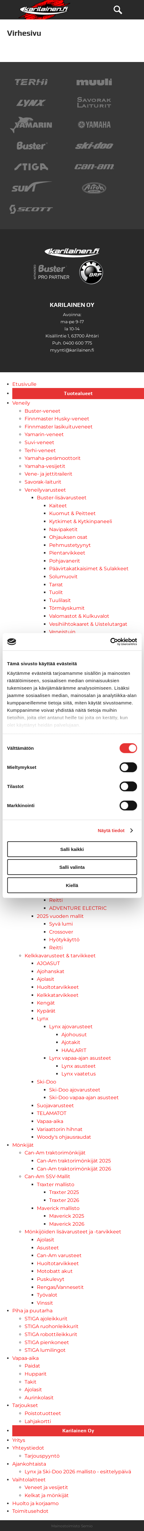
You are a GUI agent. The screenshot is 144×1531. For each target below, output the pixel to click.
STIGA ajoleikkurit (46, 1319)
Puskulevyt (50, 1279)
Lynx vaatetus (78, 1074)
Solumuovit (63, 577)
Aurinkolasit (39, 1398)
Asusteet (48, 1248)
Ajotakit (70, 1042)
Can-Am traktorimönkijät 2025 (74, 1161)
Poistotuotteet (43, 1413)
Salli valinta (72, 867)
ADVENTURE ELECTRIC (78, 908)
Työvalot (47, 1295)
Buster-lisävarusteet (62, 498)
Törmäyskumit (67, 608)
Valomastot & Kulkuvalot (79, 616)
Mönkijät (23, 1145)
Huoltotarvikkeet (58, 987)
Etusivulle (24, 384)
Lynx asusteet (78, 1066)
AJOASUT (48, 963)
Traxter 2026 (64, 1200)
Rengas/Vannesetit (60, 1287)
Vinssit (45, 1303)
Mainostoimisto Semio (72, 1526)
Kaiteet (58, 506)
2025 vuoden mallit (60, 916)
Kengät (46, 1003)
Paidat (32, 1366)
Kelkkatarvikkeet (58, 995)
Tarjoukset (25, 1405)
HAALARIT (73, 1050)
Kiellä (72, 885)
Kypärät (46, 1011)
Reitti (56, 900)
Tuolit (56, 592)
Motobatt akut (55, 1271)
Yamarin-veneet (44, 434)
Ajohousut (74, 1035)
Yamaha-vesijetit (45, 466)
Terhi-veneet (40, 450)
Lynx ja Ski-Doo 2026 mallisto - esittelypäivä (78, 1472)
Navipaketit (63, 529)
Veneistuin (62, 632)
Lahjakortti (38, 1421)
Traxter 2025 (64, 1192)
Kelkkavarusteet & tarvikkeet (60, 956)
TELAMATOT (51, 1113)
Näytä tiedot (111, 830)
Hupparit (36, 1374)
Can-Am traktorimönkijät (55, 1153)
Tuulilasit (60, 600)
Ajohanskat (50, 971)
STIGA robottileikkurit (51, 1334)
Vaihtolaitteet (29, 1480)
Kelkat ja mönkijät (47, 1495)
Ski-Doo (46, 1082)
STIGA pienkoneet (47, 1342)
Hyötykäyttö (64, 940)
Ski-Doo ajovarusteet (74, 1090)
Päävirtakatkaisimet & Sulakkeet (89, 569)
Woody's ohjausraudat (64, 1137)
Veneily (21, 403)
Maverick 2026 (66, 1224)
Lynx (43, 1018)
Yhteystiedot (28, 1448)
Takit (31, 1382)
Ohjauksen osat (68, 537)
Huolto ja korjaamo (35, 1503)
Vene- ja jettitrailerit (48, 474)
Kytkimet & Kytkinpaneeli (80, 521)
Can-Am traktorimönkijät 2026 (74, 1169)
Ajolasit (45, 979)
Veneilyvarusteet (45, 490)
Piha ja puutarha (32, 1311)
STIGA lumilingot (45, 1350)
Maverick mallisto (58, 1208)
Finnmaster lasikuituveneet (59, 427)
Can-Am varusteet (59, 1255)
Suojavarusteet (55, 1105)
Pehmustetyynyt (70, 545)
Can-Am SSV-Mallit (47, 1176)
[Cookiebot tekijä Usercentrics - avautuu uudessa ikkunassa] (110, 642)
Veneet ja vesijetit (46, 1487)
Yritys (18, 1440)
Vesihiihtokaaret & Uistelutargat (88, 624)
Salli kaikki (72, 849)
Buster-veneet (42, 411)
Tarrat (56, 585)
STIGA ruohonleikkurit (52, 1326)
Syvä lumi (61, 924)
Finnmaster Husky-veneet (57, 419)
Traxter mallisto (55, 1184)
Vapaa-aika (50, 1121)
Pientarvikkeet (67, 553)
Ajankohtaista (29, 1464)
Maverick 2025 (66, 1216)
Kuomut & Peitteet (72, 513)
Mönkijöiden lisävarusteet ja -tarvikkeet (73, 1232)
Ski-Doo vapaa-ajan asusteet (84, 1097)
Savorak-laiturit (43, 482)
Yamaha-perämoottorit (53, 458)
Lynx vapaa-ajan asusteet (80, 1058)
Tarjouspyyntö (42, 1456)
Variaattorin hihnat (60, 1129)
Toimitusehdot (30, 1511)
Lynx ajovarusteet (71, 1027)
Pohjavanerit (64, 561)
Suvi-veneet (39, 442)
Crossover (61, 932)
